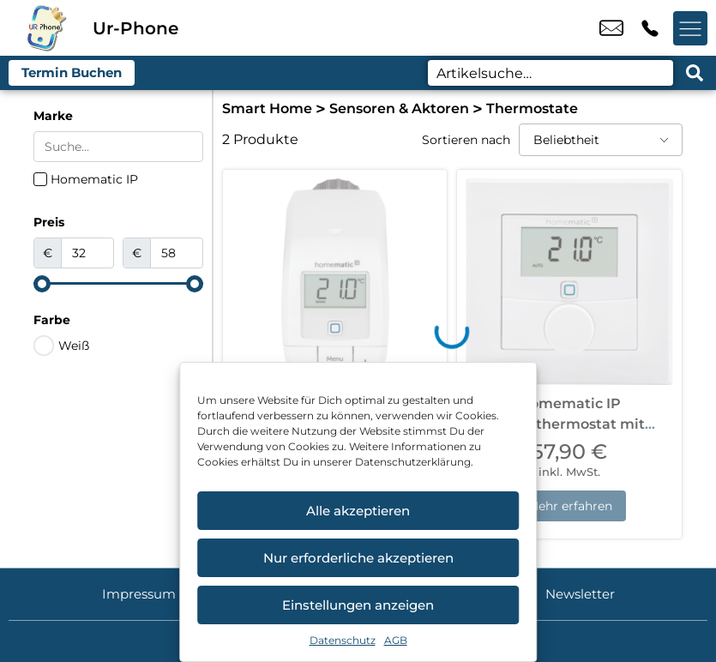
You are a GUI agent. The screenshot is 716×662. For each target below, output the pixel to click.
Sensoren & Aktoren (399, 108)
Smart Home (267, 108)
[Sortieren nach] (601, 139)
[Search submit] (694, 73)
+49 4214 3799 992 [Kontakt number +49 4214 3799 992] (650, 28)
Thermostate (532, 108)
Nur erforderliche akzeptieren (358, 558)
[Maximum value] (176, 253)
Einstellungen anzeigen (358, 605)
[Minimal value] (118, 283)
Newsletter (580, 594)
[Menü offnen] (690, 28)
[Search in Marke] (118, 146)
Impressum (139, 594)
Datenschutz (343, 640)
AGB (395, 640)
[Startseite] (46, 27)
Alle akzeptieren (358, 511)
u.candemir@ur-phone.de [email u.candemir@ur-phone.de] (611, 28)
